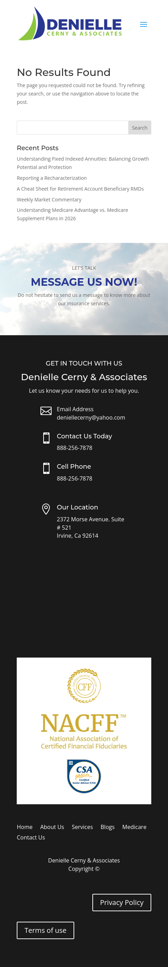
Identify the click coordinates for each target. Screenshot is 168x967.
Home (24, 827)
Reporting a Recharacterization (52, 178)
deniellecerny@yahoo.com (91, 417)
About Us (52, 827)
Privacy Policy (122, 902)
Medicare (134, 827)
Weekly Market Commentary (49, 199)
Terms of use (45, 930)
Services (82, 827)
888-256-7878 (74, 448)
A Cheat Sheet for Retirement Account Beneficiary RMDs (80, 188)
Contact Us (31, 838)
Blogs (108, 827)
